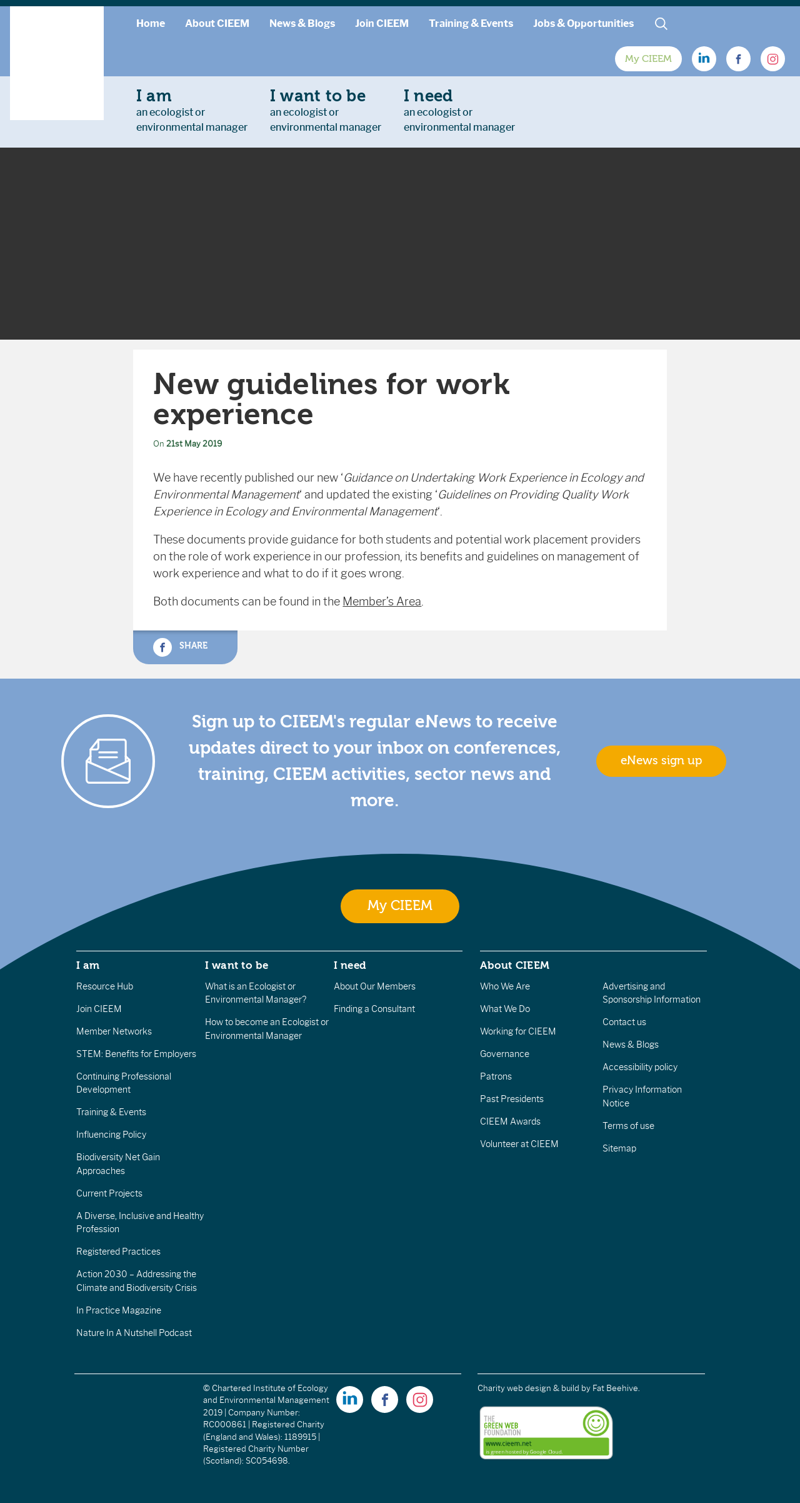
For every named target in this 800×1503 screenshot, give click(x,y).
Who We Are (505, 986)
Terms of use (628, 1125)
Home (150, 23)
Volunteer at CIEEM (519, 1144)
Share (180, 647)
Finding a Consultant (374, 1009)
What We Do (505, 1009)
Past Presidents (512, 1099)
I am (88, 965)
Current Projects (109, 1193)
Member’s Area (381, 602)
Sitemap (619, 1148)
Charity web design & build (528, 1388)
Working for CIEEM (518, 1031)
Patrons (496, 1076)
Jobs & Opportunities (583, 23)
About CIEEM (217, 23)
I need (350, 965)
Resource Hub (104, 986)
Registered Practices (118, 1251)
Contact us (624, 1022)
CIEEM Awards (510, 1121)
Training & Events (471, 23)
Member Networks (114, 1031)
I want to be (237, 965)
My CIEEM (648, 58)
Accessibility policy (640, 1067)
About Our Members (375, 986)
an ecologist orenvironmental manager (192, 110)
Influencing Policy (111, 1134)
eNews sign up (661, 760)
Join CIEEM (382, 23)
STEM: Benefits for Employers (136, 1054)
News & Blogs (302, 23)
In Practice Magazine (118, 1310)
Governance (504, 1054)
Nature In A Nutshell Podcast (134, 1333)
